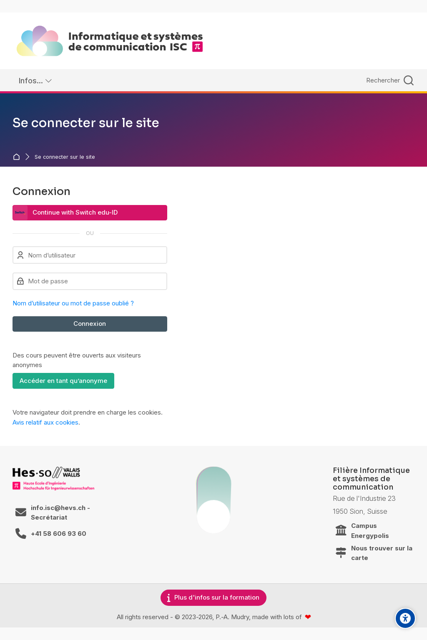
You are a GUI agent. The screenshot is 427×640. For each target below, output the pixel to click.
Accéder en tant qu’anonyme (63, 381)
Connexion (89, 324)
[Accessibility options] (405, 618)
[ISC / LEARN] (110, 41)
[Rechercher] (389, 80)
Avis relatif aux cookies (45, 422)
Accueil (18, 157)
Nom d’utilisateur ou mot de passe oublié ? (73, 303)
